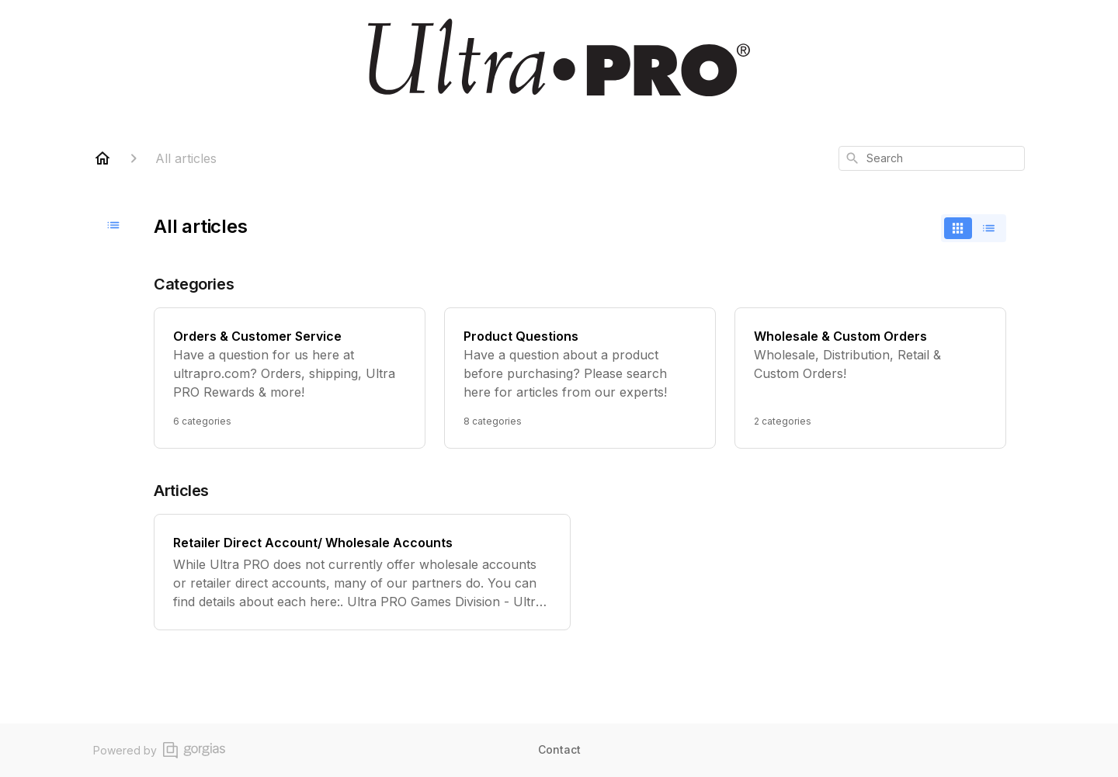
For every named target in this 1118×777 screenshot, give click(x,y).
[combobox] (931, 158)
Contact (559, 749)
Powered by (159, 750)
